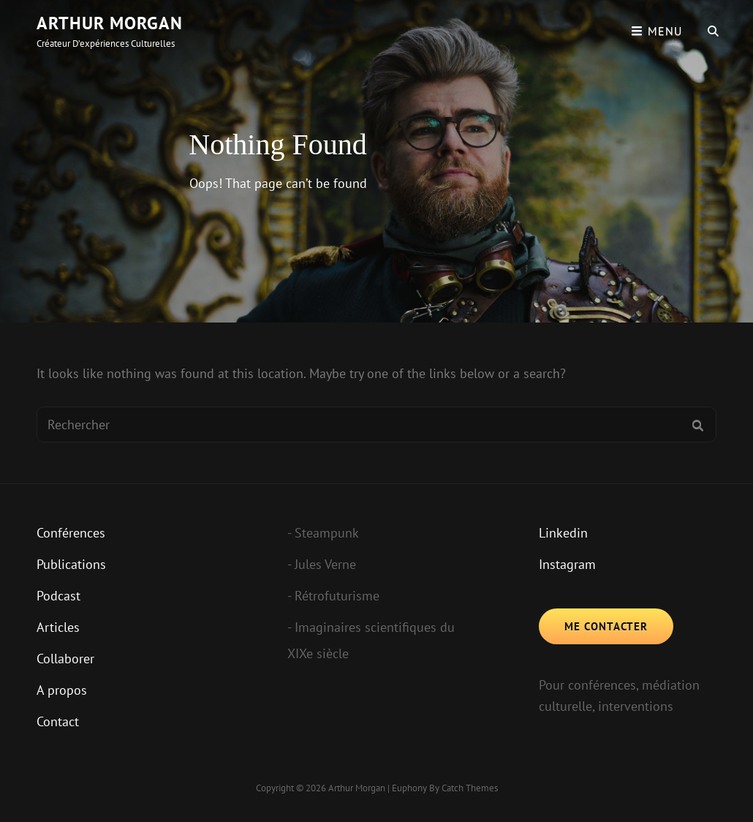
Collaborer (65, 658)
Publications (71, 564)
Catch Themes (470, 788)
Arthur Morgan (110, 23)
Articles (58, 627)
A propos (62, 690)
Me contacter (606, 626)
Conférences (71, 532)
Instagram (567, 564)
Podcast (58, 595)
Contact (58, 721)
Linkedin (563, 532)
